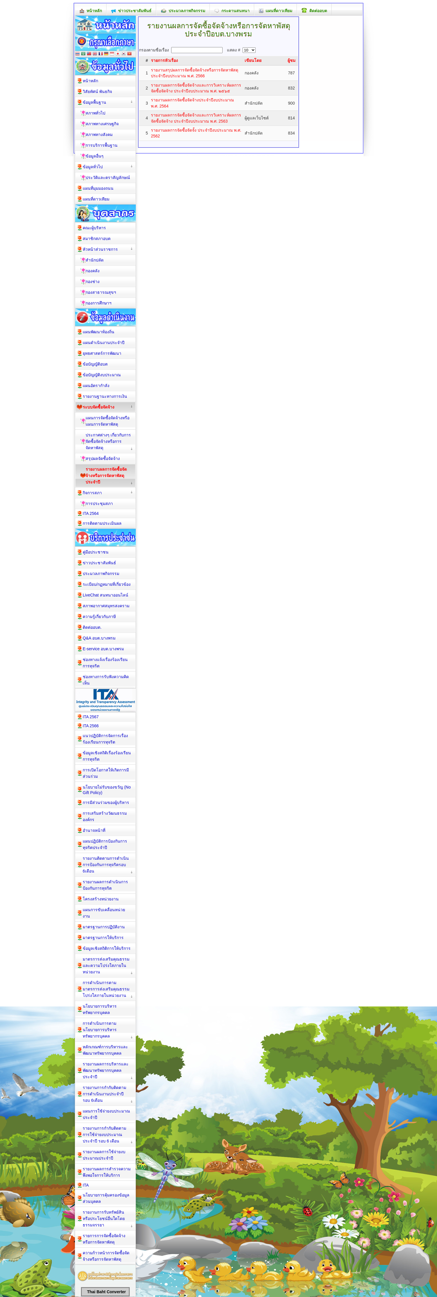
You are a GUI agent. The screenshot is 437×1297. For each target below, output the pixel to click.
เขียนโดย (253, 60)
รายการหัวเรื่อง (164, 60)
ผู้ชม (291, 60)
